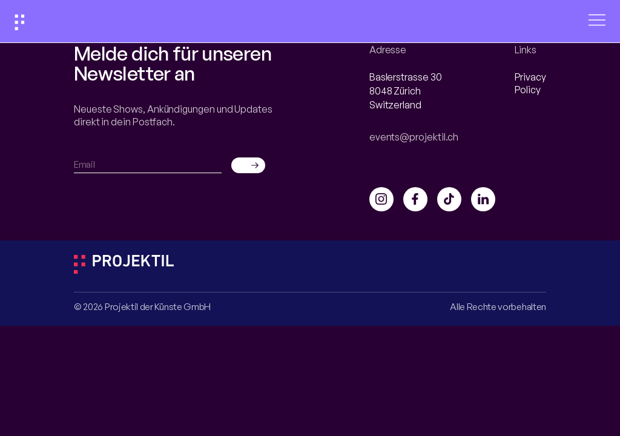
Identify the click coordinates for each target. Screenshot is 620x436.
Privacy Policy (530, 83)
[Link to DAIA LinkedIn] (483, 199)
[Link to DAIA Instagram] (381, 199)
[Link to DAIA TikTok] (449, 199)
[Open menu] (597, 21)
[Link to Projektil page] (124, 270)
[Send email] (248, 165)
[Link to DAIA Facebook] (415, 199)
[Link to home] (20, 24)
